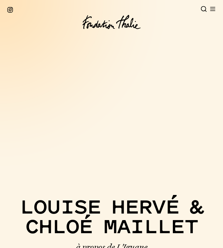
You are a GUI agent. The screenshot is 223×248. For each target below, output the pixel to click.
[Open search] (203, 9)
